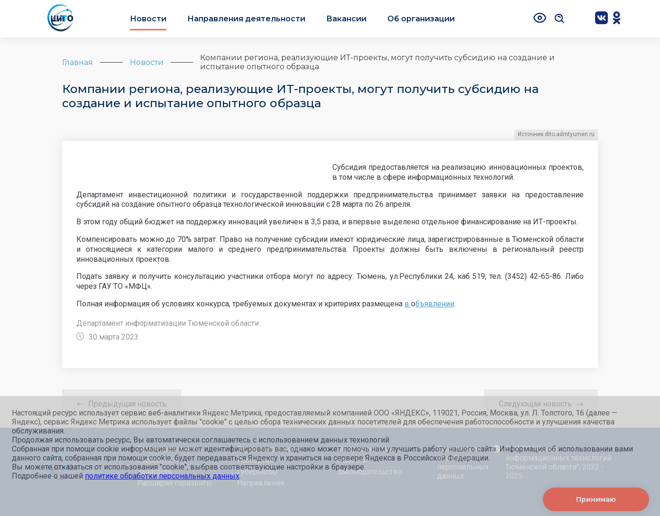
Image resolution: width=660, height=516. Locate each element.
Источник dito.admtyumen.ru (556, 134)
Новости (148, 18)
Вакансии (346, 18)
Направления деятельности (246, 18)
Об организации (421, 18)
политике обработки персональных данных (162, 475)
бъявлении (434, 303)
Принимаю (596, 499)
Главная (77, 62)
